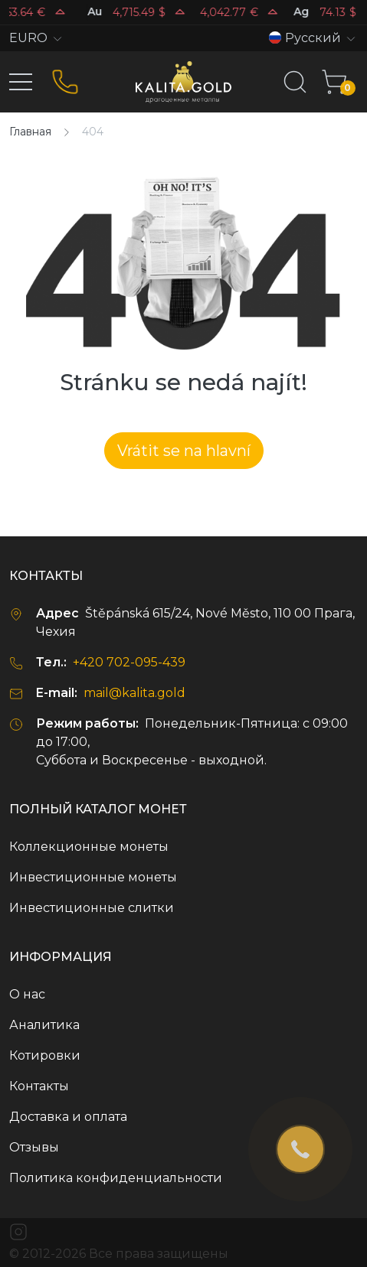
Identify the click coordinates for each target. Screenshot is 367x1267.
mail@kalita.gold (134, 693)
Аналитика (44, 1025)
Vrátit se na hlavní (184, 450)
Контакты (39, 1086)
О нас (27, 994)
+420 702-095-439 (129, 662)
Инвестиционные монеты (93, 877)
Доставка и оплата (68, 1116)
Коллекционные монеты (89, 846)
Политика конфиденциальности (115, 1178)
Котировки (44, 1055)
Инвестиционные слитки (91, 908)
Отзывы (34, 1147)
